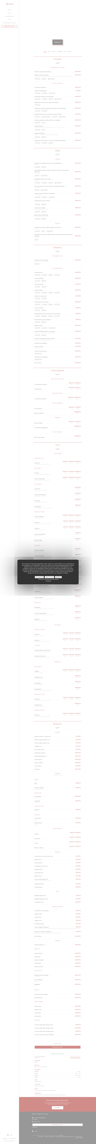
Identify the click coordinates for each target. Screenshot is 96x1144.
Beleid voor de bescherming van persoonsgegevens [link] (48, 579)
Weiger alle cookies (49, 577)
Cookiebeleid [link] (48, 580)
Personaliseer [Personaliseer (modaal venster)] (58, 577)
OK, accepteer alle (39, 577)
